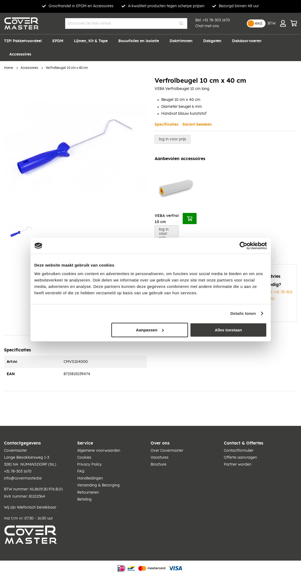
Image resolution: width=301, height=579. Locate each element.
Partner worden (237, 464)
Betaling (84, 499)
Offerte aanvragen (240, 457)
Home (8, 67)
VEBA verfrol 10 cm (167, 219)
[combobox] (126, 23)
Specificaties (166, 124)
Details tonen (243, 313)
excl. (259, 23)
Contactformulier (238, 451)
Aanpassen (150, 329)
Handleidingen (90, 478)
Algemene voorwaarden (98, 451)
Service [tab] (85, 443)
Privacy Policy (89, 464)
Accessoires (29, 67)
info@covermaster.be (23, 478)
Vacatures (160, 457)
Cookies (84, 457)
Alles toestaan (228, 329)
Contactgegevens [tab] (22, 443)
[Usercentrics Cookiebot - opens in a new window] (243, 246)
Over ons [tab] (160, 443)
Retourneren (88, 492)
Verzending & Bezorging (98, 485)
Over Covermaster (167, 451)
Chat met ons (207, 26)
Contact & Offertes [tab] (243, 443)
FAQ (80, 471)
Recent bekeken (197, 124)
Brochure (158, 464)
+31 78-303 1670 (216, 20)
